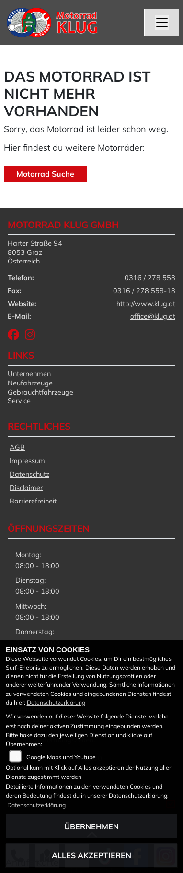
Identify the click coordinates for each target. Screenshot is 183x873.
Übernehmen (91, 826)
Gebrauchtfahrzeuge (40, 392)
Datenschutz (29, 474)
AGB (17, 447)
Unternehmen (29, 374)
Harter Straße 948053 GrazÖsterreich (35, 252)
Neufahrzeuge (30, 383)
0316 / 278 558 (150, 278)
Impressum (27, 460)
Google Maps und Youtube (61, 757)
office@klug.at (152, 316)
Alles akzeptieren (91, 855)
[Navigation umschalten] (162, 22)
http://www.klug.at (145, 303)
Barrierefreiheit (33, 501)
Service (19, 400)
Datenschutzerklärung (56, 702)
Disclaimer (26, 487)
